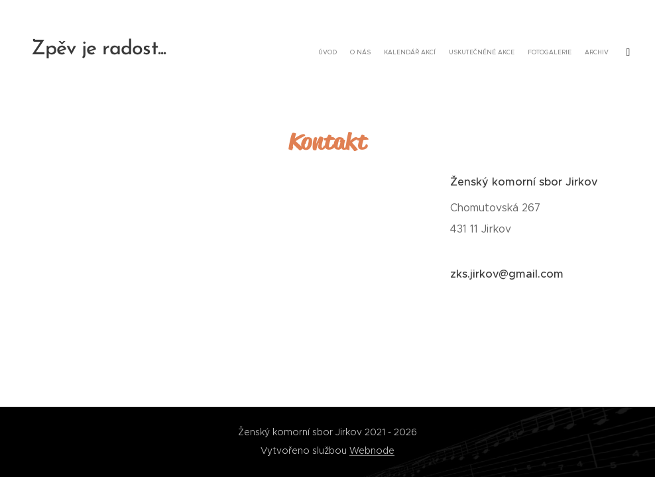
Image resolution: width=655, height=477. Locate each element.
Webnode (371, 450)
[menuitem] (527, 53)
